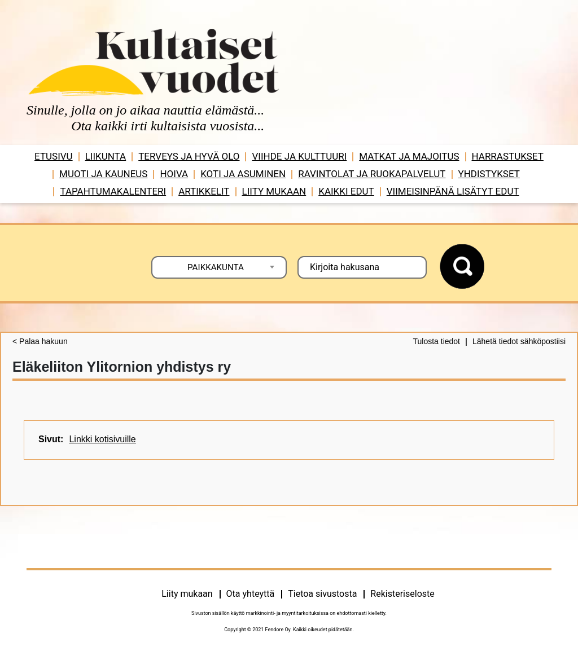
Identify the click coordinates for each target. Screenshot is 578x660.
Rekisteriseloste (402, 593)
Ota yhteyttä (250, 593)
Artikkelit (203, 191)
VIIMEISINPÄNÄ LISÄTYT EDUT (453, 191)
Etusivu (53, 156)
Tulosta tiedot (436, 341)
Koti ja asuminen (243, 173)
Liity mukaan (274, 191)
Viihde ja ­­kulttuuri (299, 156)
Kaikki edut (346, 191)
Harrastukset (508, 156)
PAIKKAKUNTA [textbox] (215, 267)
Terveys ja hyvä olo (188, 156)
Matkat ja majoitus (409, 156)
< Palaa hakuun (40, 341)
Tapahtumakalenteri (113, 191)
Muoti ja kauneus (103, 173)
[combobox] (219, 267)
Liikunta (105, 156)
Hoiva (174, 173)
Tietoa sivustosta (322, 593)
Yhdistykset (489, 173)
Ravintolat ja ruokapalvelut (371, 173)
